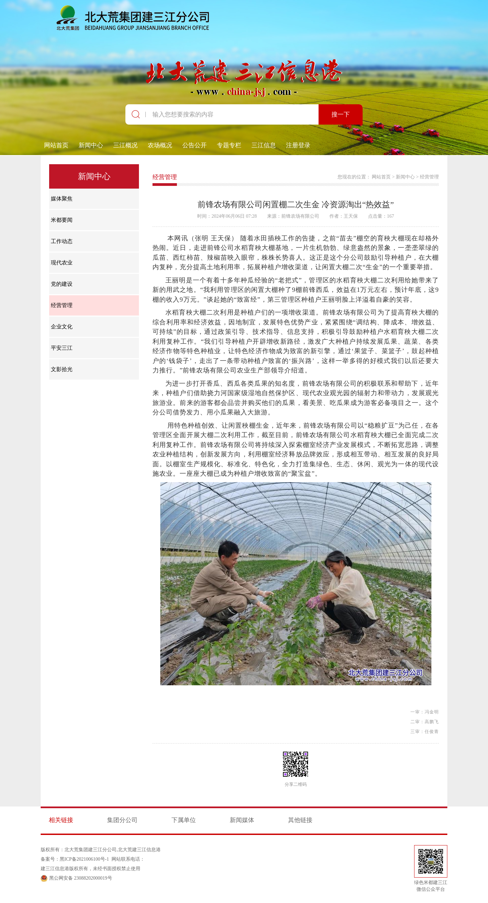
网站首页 (56, 145)
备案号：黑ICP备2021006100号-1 (75, 859)
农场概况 (160, 145)
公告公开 (194, 145)
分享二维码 (296, 784)
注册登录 (298, 145)
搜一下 (340, 114)
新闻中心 (91, 145)
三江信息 (263, 145)
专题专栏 (229, 145)
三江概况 (125, 145)
